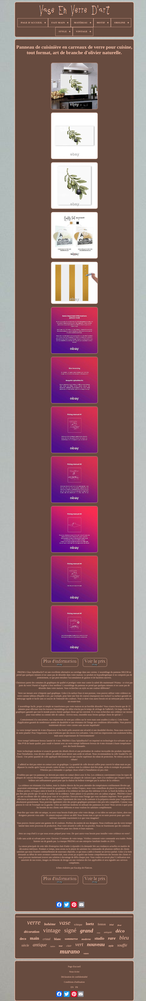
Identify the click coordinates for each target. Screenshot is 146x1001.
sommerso (71, 939)
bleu (124, 937)
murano (70, 951)
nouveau (96, 944)
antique (40, 944)
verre (34, 922)
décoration (31, 932)
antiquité (108, 932)
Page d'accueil (74, 966)
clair (68, 945)
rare (112, 938)
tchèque (78, 924)
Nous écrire (74, 971)
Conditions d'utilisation (74, 982)
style (111, 945)
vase (64, 922)
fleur (120, 925)
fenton (102, 924)
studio (99, 938)
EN (72, 987)
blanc (57, 939)
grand (86, 931)
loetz (90, 923)
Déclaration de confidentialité (74, 977)
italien (52, 946)
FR (76, 987)
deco (23, 939)
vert (79, 944)
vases (86, 953)
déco (120, 931)
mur (61, 946)
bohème (50, 924)
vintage (52, 930)
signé (70, 930)
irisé (112, 924)
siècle (25, 945)
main (34, 938)
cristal (46, 939)
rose (98, 933)
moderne (86, 939)
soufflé (122, 945)
